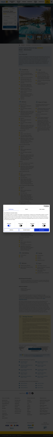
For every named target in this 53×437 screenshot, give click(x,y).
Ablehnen (11, 229)
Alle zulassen (41, 229)
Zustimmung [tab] (11, 209)
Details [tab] (26, 209)
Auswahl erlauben (26, 229)
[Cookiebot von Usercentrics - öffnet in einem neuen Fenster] (44, 206)
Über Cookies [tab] (42, 209)
